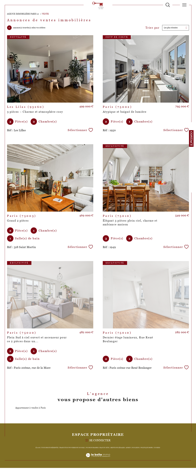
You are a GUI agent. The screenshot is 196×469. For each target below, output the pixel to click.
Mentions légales (117, 448)
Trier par (152, 27)
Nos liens (135, 448)
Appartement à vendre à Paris (30, 408)
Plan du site (104, 448)
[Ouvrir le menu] (184, 5)
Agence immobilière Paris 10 (23, 14)
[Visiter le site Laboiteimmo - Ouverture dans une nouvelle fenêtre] (98, 459)
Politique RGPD (147, 448)
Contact (191, 138)
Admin (128, 448)
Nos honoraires (92, 448)
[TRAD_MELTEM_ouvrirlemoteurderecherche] (167, 5)
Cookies (157, 448)
